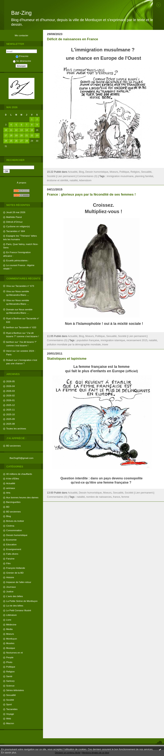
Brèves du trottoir (15, 521)
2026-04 (10, 386)
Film (8, 563)
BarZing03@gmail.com (21, 458)
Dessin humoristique (16, 535)
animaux (10, 488)
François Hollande (15, 568)
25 (11, 141)
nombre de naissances (99, 497)
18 (11, 135)
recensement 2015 (136, 340)
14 (26, 130)
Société (10, 699)
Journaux (11, 587)
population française (88, 340)
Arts (8, 492)
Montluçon (11, 638)
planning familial (144, 176)
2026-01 (10, 400)
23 (37, 135)
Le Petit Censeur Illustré (18, 610)
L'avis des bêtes (14, 596)
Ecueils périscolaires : (17, 260)
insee (105, 344)
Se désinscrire (22, 61)
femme (125, 497)
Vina (8, 286)
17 (6, 135)
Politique (10, 666)
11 (11, 130)
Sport (9, 704)
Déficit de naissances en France (72, 39)
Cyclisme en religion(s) (18, 226)
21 (26, 135)
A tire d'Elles (12, 478)
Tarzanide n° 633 (27, 327)
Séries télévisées (15, 690)
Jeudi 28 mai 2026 (15, 212)
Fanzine (10, 558)
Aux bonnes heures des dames (22, 497)
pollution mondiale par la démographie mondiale (74, 344)
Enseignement (13, 549)
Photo (9, 662)
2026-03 (10, 391)
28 (26, 141)
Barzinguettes (13, 502)
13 (21, 130)
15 (32, 130)
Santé (9, 676)
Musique (10, 648)
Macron (10, 723)
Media (9, 629)
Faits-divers (12, 553)
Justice (10, 591)
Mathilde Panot (14, 217)
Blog (8, 516)
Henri (9, 351)
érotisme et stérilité (57, 180)
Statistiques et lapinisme (66, 358)
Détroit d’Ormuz (14, 221)
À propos (21, 182)
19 (16, 135)
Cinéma (10, 525)
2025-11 (10, 409)
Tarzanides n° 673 (24, 286)
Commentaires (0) (87, 176)
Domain (10, 309)
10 (6, 130)
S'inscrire (22, 56)
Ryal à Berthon (14, 318)
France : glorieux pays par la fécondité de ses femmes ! (91, 194)
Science (10, 685)
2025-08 (10, 423)
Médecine (11, 624)
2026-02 (10, 395)
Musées (10, 643)
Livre (8, 619)
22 (32, 135)
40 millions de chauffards (19, 474)
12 (16, 130)
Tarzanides (12, 709)
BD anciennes (13, 445)
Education (11, 544)
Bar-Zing (21, 13)
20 (21, 135)
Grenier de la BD (15, 572)
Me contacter (21, 35)
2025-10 (10, 414)
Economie (11, 539)
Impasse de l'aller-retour (18, 582)
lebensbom (85, 180)
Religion (10, 671)
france (116, 497)
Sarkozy (10, 681)
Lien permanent (66, 176)
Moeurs (10, 634)
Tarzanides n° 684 (15, 231)
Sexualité (11, 695)
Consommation (14, 530)
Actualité (10, 483)
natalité (74, 180)
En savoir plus (8, 752)
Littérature (11, 615)
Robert (9, 360)
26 (16, 141)
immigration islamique (113, 340)
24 (6, 141)
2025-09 (10, 419)
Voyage (10, 714)
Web (8, 718)
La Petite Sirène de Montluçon (21, 601)
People (10, 657)
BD (7, 506)
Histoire (10, 577)
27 (21, 141)
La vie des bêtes (14, 605)
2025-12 (10, 405)
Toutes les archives (16, 428)
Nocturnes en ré (14, 652)
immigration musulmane (120, 176)
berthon (10, 327)
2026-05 (10, 381)
